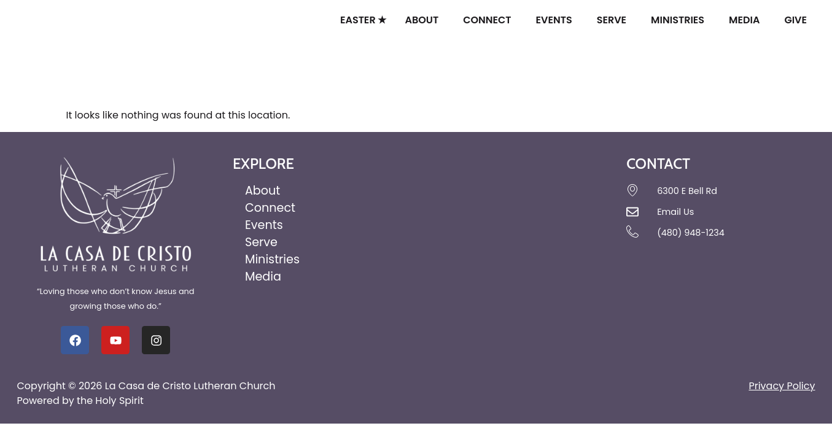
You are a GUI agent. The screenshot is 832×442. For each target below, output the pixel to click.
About (425, 20)
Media (747, 20)
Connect (490, 20)
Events (557, 20)
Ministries (680, 20)
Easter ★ (363, 20)
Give (798, 20)
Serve (614, 20)
